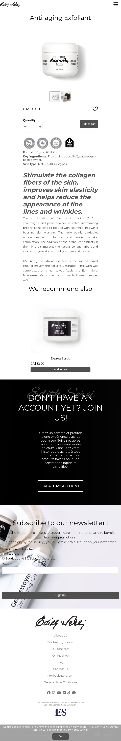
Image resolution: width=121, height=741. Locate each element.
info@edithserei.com (60, 675)
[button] (95, 30)
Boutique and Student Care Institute (28, 558)
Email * (7, 564)
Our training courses (60, 642)
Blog (60, 662)
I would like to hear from (19, 549)
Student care (60, 648)
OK (60, 736)
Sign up (60, 595)
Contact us (60, 669)
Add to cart (89, 123)
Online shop (60, 655)
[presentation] (60, 583)
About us (60, 635)
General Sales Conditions (60, 682)
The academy (13, 554)
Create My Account (60, 486)
